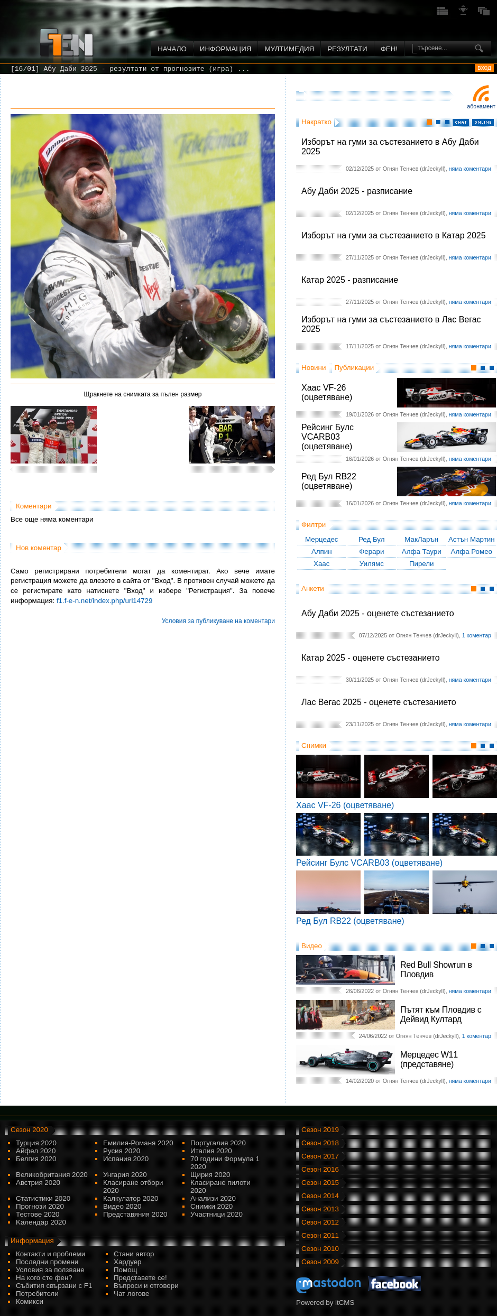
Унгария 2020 (125, 1175)
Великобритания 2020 (52, 1175)
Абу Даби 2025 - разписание (356, 191)
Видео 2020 (122, 1206)
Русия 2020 (121, 1151)
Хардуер (128, 1262)
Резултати (347, 49)
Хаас (321, 564)
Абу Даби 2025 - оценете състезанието (377, 613)
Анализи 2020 (213, 1198)
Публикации (354, 368)
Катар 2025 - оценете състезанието (370, 657)
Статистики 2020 (43, 1198)
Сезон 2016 (320, 1169)
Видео (311, 946)
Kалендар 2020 (41, 1222)
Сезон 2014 (320, 1196)
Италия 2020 (211, 1151)
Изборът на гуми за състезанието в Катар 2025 (393, 235)
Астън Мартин (471, 539)
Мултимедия (289, 49)
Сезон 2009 (320, 1262)
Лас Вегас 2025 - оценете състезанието (378, 702)
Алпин (321, 551)
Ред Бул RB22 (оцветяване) (328, 481)
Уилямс (372, 564)
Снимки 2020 (211, 1206)
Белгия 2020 (36, 1159)
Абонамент (481, 106)
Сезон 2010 (320, 1249)
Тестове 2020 (38, 1214)
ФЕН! (389, 49)
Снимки (313, 745)
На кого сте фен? (44, 1278)
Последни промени (47, 1262)
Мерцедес (321, 539)
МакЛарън (421, 539)
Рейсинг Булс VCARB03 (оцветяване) (327, 437)
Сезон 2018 (320, 1143)
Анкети (312, 588)
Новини (313, 368)
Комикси (29, 1301)
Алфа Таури (421, 551)
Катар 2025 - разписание (349, 279)
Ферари (371, 551)
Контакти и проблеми (50, 1254)
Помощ (125, 1270)
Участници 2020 (216, 1214)
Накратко (316, 122)
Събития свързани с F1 (54, 1286)
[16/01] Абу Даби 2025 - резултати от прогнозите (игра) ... (130, 69)
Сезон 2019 (320, 1130)
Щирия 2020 (210, 1175)
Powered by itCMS (325, 1302)
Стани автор (134, 1254)
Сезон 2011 (320, 1235)
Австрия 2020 (38, 1183)
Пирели (421, 564)
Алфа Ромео (471, 551)
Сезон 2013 (320, 1209)
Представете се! (140, 1278)
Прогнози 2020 (40, 1206)
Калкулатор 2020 (130, 1198)
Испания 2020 (126, 1159)
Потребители (37, 1294)
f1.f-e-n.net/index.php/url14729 (105, 601)
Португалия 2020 (218, 1143)
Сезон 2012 (320, 1222)
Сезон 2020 (29, 1130)
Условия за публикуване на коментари (218, 621)
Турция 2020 (36, 1143)
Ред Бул (371, 539)
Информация (226, 49)
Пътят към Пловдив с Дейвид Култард (440, 1014)
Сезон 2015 (320, 1183)
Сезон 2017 (320, 1156)
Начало (172, 49)
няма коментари (470, 168)
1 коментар (476, 635)
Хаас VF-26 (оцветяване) (326, 392)
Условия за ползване (50, 1270)
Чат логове (131, 1294)
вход (484, 67)
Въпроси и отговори (146, 1286)
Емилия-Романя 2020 (138, 1143)
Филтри (313, 525)
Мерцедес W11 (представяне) (429, 1059)
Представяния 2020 (135, 1214)
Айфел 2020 (36, 1151)
